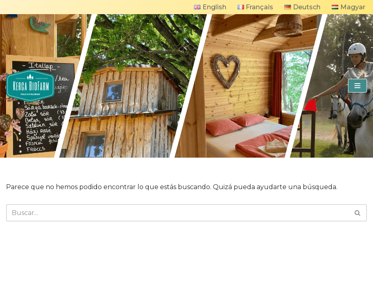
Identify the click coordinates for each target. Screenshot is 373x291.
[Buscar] (177, 212)
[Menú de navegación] (357, 86)
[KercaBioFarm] (30, 86)
